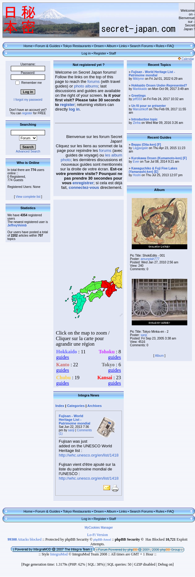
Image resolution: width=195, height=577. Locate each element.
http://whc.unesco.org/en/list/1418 (88, 455)
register (27, 113)
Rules (160, 46)
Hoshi (137, 175)
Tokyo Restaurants (77, 46)
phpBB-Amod (102, 539)
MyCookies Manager (99, 527)
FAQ (170, 46)
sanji (71, 430)
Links (123, 46)
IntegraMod (59, 554)
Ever (136, 161)
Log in (86, 53)
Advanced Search (28, 151)
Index (59, 406)
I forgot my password (28, 99)
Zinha (137, 122)
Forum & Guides (47, 46)
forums (93, 81)
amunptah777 (150, 259)
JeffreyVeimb (17, 225)
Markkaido (140, 89)
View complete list (28, 196)
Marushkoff (140, 109)
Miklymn (138, 78)
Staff (112, 53)
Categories (76, 406)
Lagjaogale (140, 148)
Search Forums (141, 46)
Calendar (186, 59)
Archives (94, 406)
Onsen (99, 46)
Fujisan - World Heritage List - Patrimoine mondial (74, 419)
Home (27, 46)
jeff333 (137, 99)
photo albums (86, 86)
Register (99, 53)
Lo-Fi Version (97, 535)
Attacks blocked (24, 539)
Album (111, 46)
